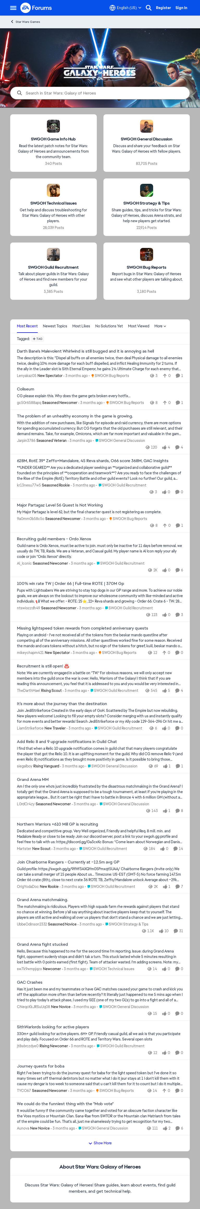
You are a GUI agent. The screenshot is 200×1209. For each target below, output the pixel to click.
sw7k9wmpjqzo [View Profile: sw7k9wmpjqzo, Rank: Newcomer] (29, 969)
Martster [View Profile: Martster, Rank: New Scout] (24, 848)
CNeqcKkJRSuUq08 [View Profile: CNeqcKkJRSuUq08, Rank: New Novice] (33, 1006)
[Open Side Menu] (13, 8)
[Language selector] (125, 8)
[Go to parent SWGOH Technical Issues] (110, 969)
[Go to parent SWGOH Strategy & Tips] (125, 924)
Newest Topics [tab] (55, 326)
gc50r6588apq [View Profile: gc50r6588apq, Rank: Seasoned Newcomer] (29, 402)
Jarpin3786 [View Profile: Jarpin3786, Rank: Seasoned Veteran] (26, 440)
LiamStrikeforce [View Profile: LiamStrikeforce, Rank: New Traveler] (30, 728)
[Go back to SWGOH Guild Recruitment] (53, 267)
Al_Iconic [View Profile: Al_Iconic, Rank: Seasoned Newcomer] (24, 563)
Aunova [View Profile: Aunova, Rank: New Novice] (23, 1128)
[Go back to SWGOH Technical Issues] (53, 203)
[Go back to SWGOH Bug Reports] (146, 267)
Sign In (181, 7)
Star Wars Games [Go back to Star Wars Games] (25, 21)
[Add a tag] (37, 339)
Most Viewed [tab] (138, 326)
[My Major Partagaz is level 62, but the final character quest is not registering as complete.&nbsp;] (100, 512)
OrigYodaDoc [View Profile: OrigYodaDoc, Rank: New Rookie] (28, 886)
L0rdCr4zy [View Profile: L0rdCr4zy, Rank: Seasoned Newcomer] (26, 804)
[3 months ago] (76, 376)
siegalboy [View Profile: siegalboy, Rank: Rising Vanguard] (24, 766)
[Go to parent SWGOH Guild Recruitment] (121, 485)
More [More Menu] (160, 326)
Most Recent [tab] (27, 326)
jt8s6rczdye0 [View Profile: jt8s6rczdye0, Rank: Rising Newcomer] (28, 1046)
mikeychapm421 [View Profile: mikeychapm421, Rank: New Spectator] (30, 652)
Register (163, 7)
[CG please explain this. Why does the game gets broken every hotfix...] (100, 396)
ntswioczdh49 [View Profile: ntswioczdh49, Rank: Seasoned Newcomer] (28, 608)
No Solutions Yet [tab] (109, 326)
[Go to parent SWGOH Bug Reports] (109, 376)
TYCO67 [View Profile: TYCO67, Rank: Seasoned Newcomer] (24, 1090)
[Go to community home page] (36, 8)
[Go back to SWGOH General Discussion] (146, 139)
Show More (100, 1143)
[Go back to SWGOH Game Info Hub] (53, 139)
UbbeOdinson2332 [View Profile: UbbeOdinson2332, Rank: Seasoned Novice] (32, 924)
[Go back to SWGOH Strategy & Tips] (146, 203)
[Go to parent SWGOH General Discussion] (119, 440)
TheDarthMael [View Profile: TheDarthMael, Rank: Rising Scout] (28, 690)
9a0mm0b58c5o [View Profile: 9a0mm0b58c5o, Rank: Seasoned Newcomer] (30, 518)
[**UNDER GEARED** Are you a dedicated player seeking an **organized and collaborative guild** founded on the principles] (100, 473)
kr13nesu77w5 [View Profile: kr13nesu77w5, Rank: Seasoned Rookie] (29, 485)
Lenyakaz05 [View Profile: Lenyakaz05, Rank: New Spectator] (26, 375)
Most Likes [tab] (81, 326)
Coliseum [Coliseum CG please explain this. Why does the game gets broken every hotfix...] (25, 389)
